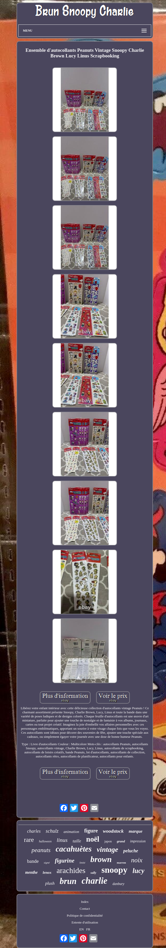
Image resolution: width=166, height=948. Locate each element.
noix (137, 860)
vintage (107, 849)
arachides (71, 870)
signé (47, 862)
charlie (94, 881)
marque (136, 831)
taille (77, 841)
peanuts (41, 850)
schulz (52, 831)
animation (71, 832)
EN (81, 929)
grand (121, 841)
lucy (139, 871)
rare (29, 839)
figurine (64, 860)
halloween (45, 841)
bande (33, 861)
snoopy (114, 870)
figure (91, 831)
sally (93, 873)
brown (101, 859)
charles (34, 831)
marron (121, 862)
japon (108, 841)
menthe (31, 872)
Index (85, 902)
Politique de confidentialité (85, 915)
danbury (118, 884)
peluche (130, 850)
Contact (85, 908)
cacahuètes (74, 848)
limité (82, 862)
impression (138, 841)
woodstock (113, 831)
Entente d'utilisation (85, 922)
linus (62, 840)
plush (50, 883)
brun (68, 881)
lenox (47, 872)
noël (92, 839)
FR (88, 929)
